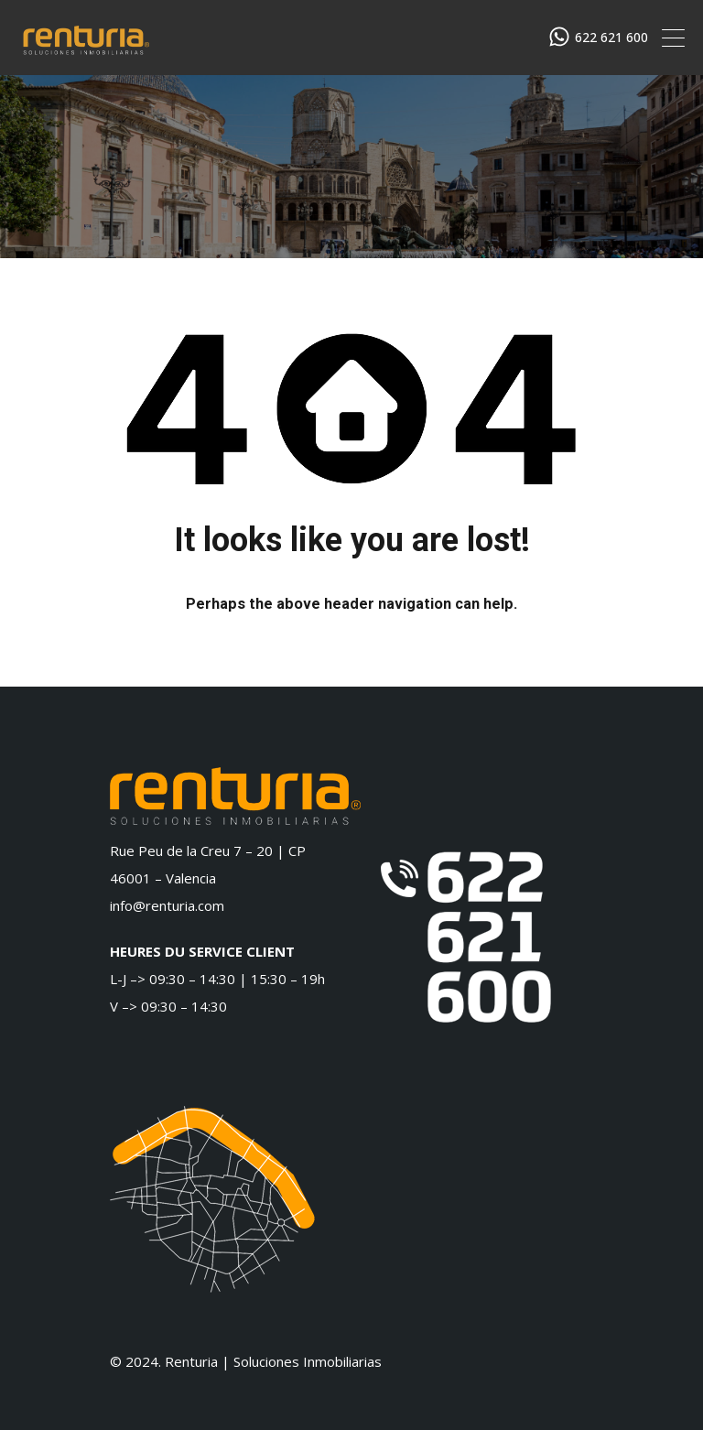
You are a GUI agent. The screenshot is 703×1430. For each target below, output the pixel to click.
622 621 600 (611, 38)
